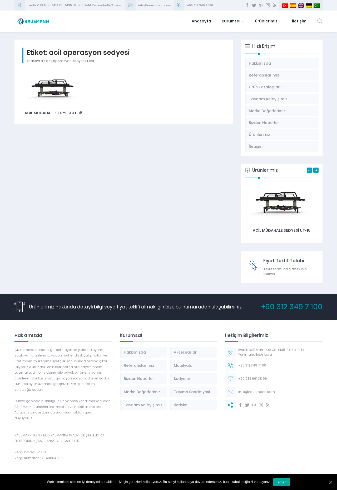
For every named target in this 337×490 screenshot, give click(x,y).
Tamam (282, 482)
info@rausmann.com (154, 5)
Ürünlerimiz (268, 21)
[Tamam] (330, 482)
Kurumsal (233, 21)
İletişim (299, 21)
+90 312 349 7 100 (200, 5)
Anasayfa (201, 21)
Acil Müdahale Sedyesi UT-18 (53, 113)
